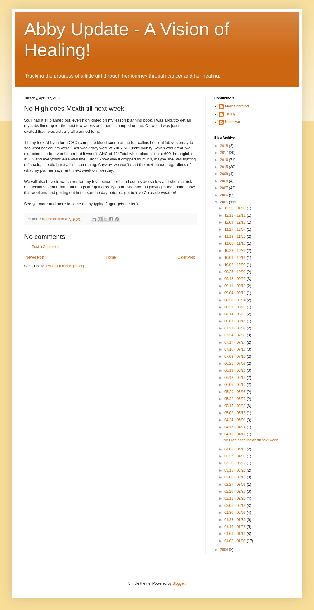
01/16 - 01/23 (235, 527)
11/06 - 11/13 (235, 243)
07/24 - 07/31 (235, 335)
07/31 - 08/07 (235, 328)
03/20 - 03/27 (235, 463)
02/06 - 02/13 (235, 506)
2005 (224, 202)
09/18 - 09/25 (235, 279)
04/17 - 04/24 (235, 427)
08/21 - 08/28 (235, 307)
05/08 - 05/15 (235, 413)
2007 (224, 188)
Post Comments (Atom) (65, 266)
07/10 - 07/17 (235, 349)
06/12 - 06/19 (235, 378)
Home (111, 257)
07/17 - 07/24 (235, 342)
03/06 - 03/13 (235, 477)
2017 (224, 153)
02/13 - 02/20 (235, 498)
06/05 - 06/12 (235, 385)
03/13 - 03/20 (235, 470)
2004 (224, 550)
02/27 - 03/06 (235, 484)
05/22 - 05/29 (235, 399)
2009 (224, 174)
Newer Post (35, 257)
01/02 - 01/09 (235, 541)
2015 (224, 167)
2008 (224, 181)
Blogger (178, 583)
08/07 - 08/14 (235, 321)
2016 (224, 160)
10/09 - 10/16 (235, 258)
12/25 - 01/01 (235, 208)
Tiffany (230, 114)
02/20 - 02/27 (235, 491)
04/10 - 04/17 (235, 434)
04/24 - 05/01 (235, 420)
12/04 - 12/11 (235, 222)
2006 (224, 195)
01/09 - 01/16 (235, 534)
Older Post (186, 257)
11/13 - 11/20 (235, 236)
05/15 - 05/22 (235, 406)
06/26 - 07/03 (235, 363)
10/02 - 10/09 (235, 265)
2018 (224, 146)
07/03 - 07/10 (235, 356)
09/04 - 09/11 (235, 293)
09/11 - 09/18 (235, 286)
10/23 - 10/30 (235, 251)
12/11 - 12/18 (235, 215)
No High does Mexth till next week (250, 440)
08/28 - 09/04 (235, 300)
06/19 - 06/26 (235, 370)
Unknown (232, 122)
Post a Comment (45, 247)
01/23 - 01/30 (235, 520)
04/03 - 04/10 (235, 449)
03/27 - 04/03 (235, 456)
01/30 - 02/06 (235, 512)
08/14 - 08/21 (235, 314)
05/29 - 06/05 (235, 392)
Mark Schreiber (237, 106)
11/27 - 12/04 (235, 229)
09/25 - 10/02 (235, 272)
